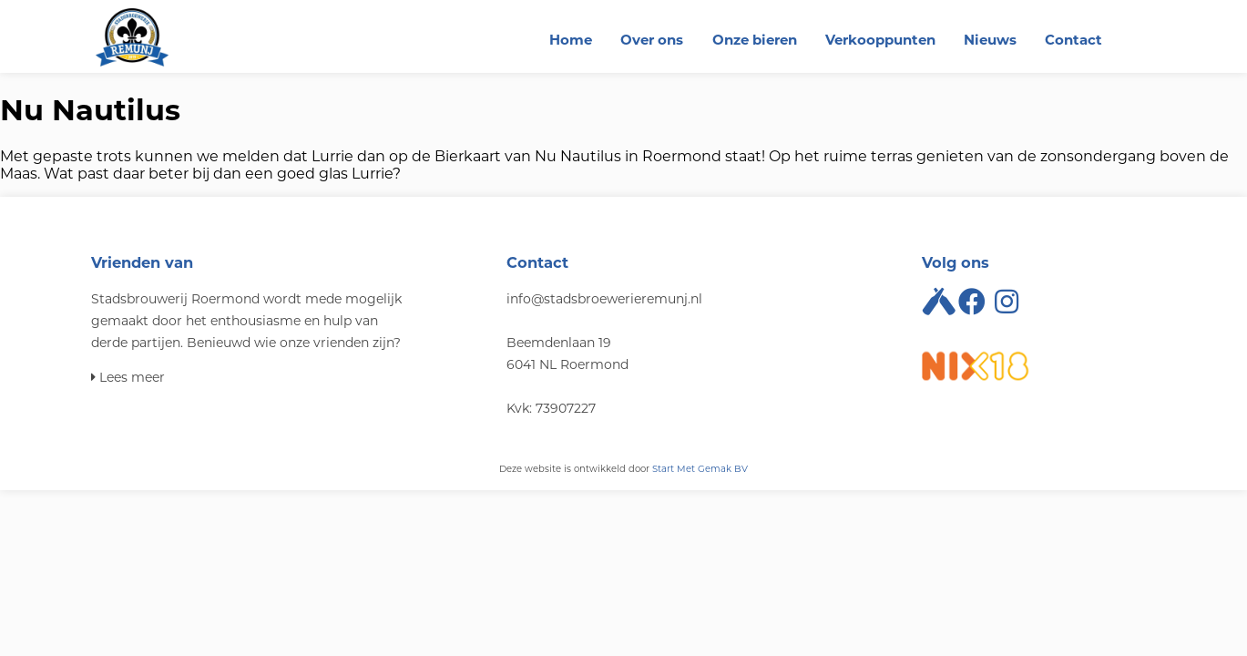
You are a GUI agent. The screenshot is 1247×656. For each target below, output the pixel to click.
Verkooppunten (880, 39)
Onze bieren (754, 39)
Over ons (651, 39)
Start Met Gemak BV (700, 469)
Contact (1073, 39)
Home (570, 39)
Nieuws (990, 39)
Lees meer (128, 377)
